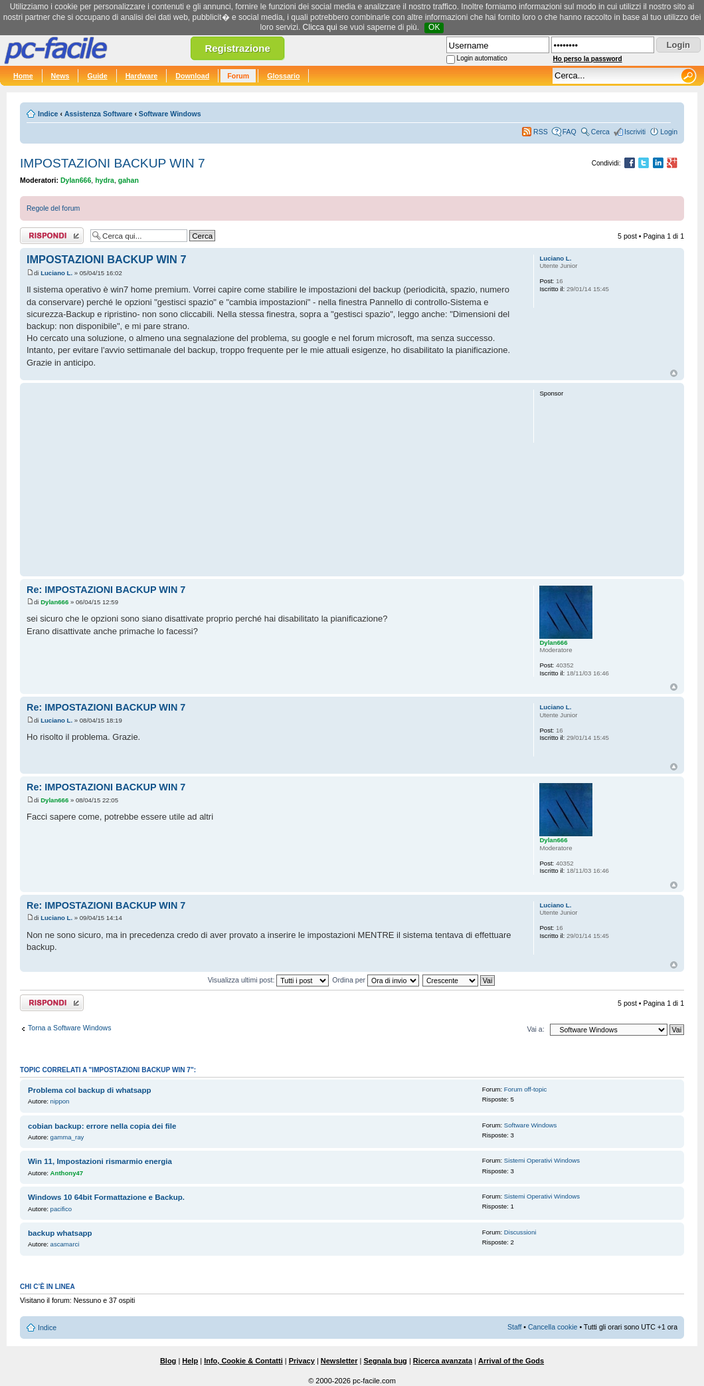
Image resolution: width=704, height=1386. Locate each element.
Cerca (600, 132)
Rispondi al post (52, 235)
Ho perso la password (587, 58)
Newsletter (339, 1361)
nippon (60, 1101)
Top (673, 373)
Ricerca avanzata (442, 1361)
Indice (48, 114)
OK (434, 27)
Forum (238, 76)
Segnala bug (384, 1361)
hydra (104, 180)
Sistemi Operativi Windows (542, 1160)
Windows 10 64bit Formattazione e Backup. (106, 1197)
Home (23, 76)
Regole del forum (53, 208)
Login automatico (482, 58)
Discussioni (520, 1232)
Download (192, 76)
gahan (128, 180)
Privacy (302, 1361)
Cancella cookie (552, 1327)
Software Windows (170, 114)
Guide (97, 76)
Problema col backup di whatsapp (89, 1090)
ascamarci (65, 1244)
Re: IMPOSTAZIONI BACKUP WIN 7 (106, 589)
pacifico (61, 1209)
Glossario (283, 76)
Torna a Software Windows (69, 1028)
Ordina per (375, 980)
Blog (168, 1361)
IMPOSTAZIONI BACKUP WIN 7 (112, 163)
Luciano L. (56, 273)
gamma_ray (67, 1137)
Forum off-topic (525, 1089)
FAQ (569, 132)
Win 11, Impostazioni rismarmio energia (100, 1161)
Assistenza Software (98, 114)
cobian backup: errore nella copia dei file (102, 1126)
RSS (540, 132)
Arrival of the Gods (511, 1361)
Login (668, 132)
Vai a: (535, 1029)
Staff (514, 1327)
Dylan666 (75, 180)
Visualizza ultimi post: (268, 980)
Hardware (142, 76)
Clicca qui (320, 27)
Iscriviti (635, 132)
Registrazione (237, 48)
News (60, 76)
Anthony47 (67, 1173)
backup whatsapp (60, 1233)
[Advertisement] (274, 479)
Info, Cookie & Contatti (243, 1361)
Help (190, 1361)
